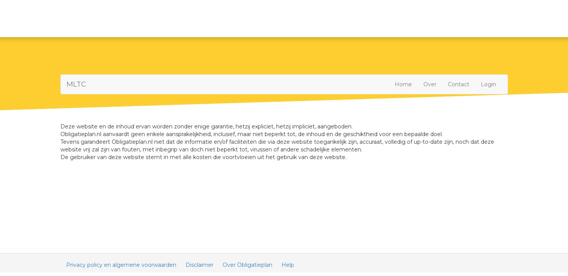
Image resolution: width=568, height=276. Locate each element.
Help (288, 264)
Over (429, 84)
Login (488, 84)
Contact (458, 84)
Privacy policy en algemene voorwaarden (121, 264)
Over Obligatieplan (247, 264)
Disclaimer (199, 264)
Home (403, 84)
